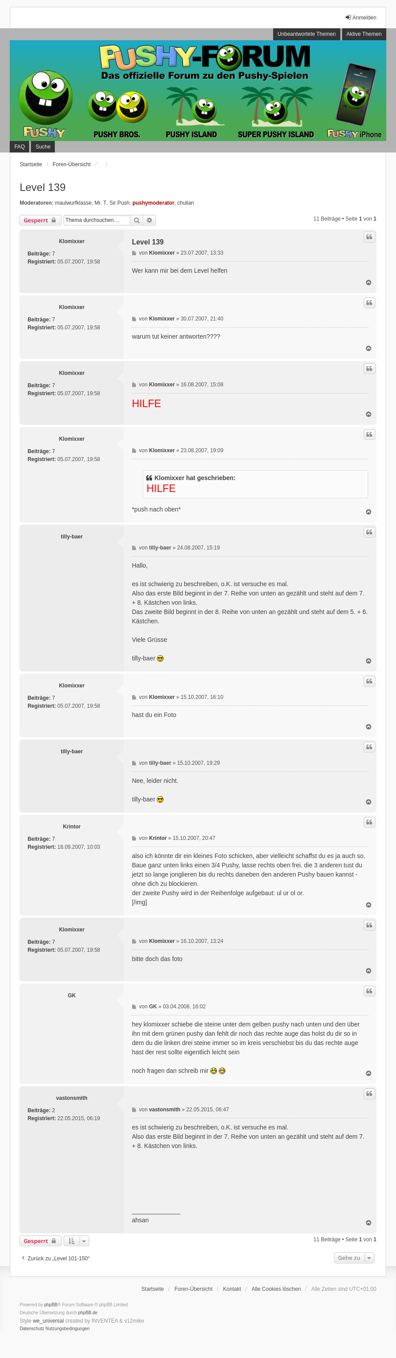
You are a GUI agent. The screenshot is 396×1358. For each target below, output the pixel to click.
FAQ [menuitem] (19, 147)
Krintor (71, 827)
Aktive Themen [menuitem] (364, 34)
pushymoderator (154, 203)
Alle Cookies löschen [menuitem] (276, 1289)
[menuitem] (31, 1329)
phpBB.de (88, 1312)
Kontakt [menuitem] (232, 1289)
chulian (185, 203)
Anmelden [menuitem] (361, 17)
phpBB (50, 1304)
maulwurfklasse (73, 203)
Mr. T (101, 203)
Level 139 (42, 187)
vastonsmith (72, 1098)
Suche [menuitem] (42, 147)
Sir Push (119, 203)
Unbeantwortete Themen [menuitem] (307, 34)
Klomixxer (71, 241)
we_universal (48, 1321)
